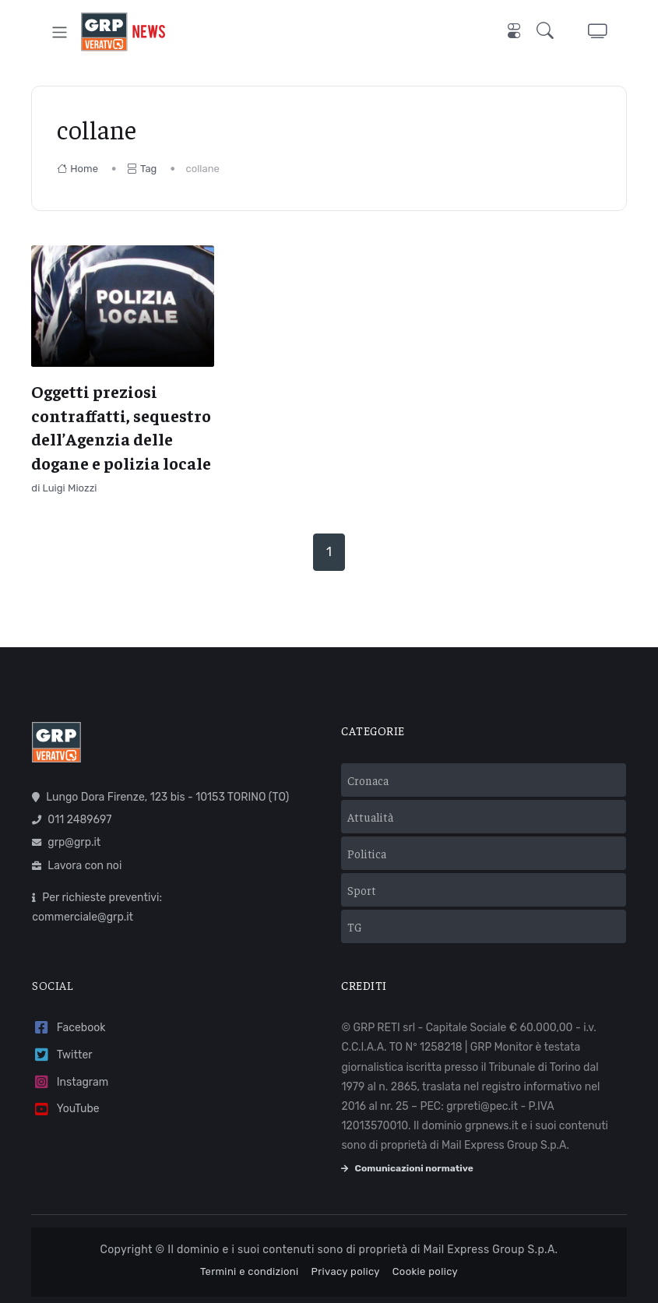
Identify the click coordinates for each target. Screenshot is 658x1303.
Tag (142, 168)
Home (77, 168)
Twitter (62, 1055)
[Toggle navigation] (60, 31)
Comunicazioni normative (407, 1168)
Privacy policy (345, 1271)
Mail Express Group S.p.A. (491, 1249)
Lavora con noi (76, 865)
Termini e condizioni (249, 1271)
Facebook (68, 1027)
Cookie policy (425, 1271)
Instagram (70, 1082)
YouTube (65, 1109)
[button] (548, 32)
